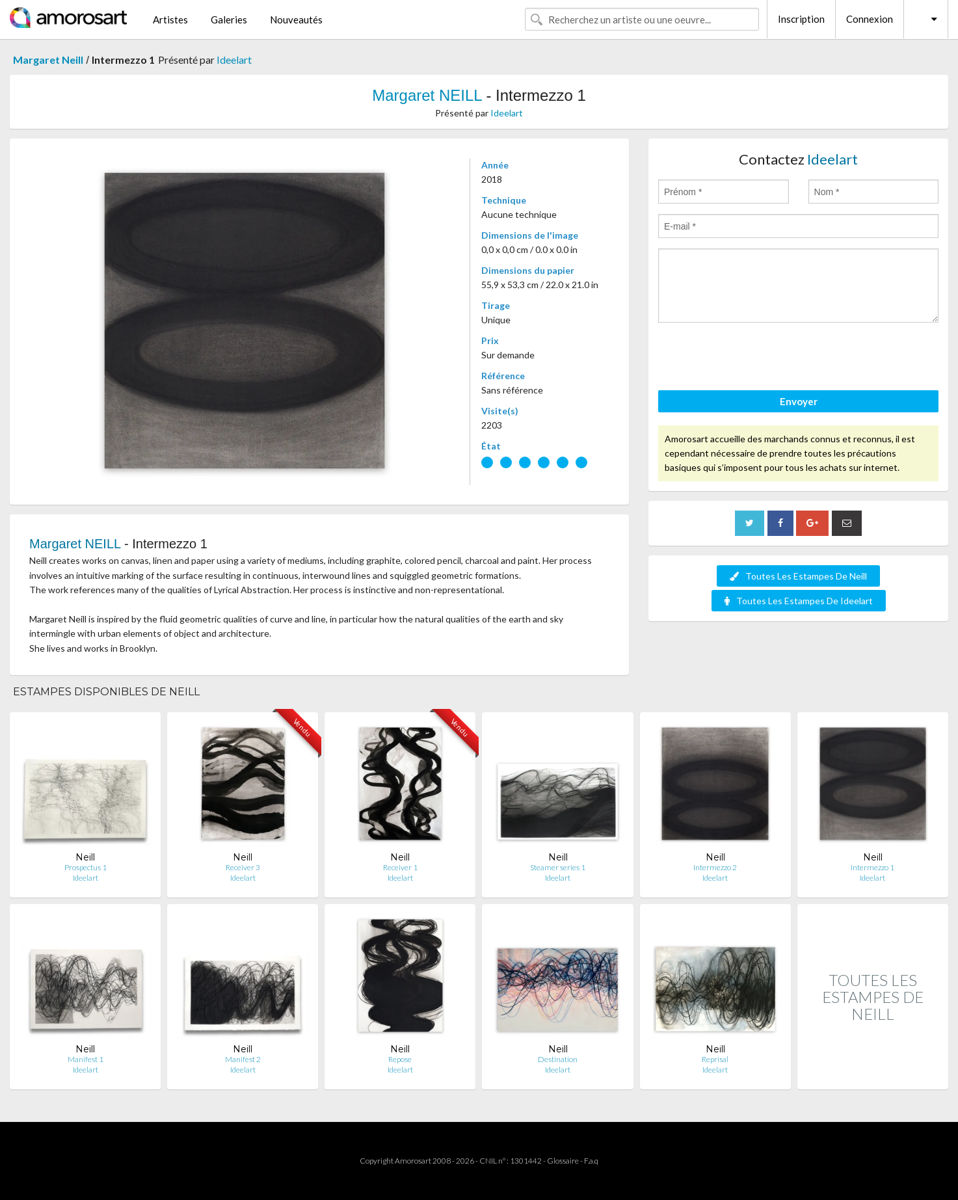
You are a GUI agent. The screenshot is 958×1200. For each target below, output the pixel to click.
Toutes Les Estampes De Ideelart (799, 600)
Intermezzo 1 (872, 867)
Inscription (801, 19)
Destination (558, 1059)
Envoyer (799, 401)
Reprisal (715, 1059)
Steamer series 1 (557, 867)
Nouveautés (296, 19)
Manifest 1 (85, 1059)
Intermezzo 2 (715, 867)
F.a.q (591, 1161)
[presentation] (757, 358)
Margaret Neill (48, 59)
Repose (400, 1059)
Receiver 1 (400, 867)
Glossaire (563, 1161)
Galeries (229, 19)
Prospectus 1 (85, 867)
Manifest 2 (243, 1059)
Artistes (170, 19)
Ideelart (234, 59)
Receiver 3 (243, 867)
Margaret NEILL (427, 95)
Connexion (869, 19)
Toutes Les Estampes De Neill (798, 575)
